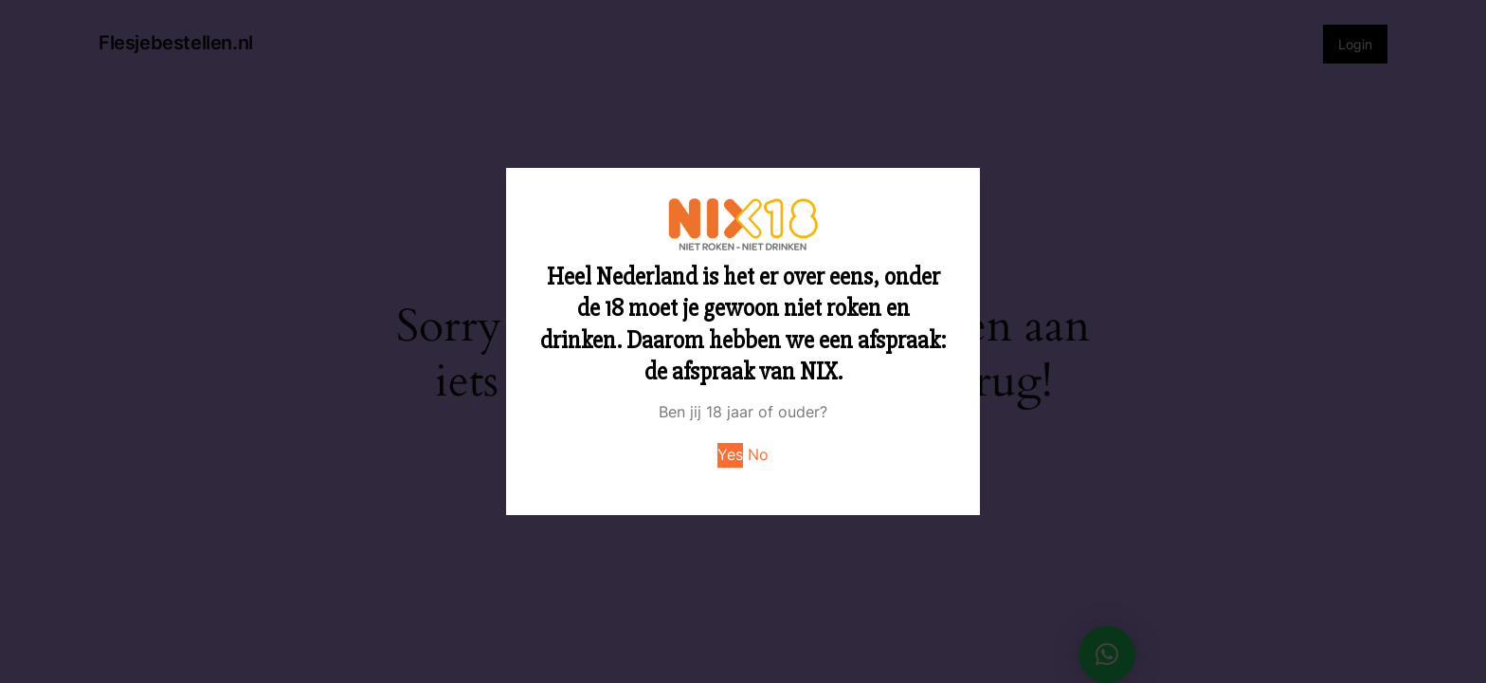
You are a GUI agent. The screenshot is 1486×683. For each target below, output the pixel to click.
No (758, 454)
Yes (730, 454)
